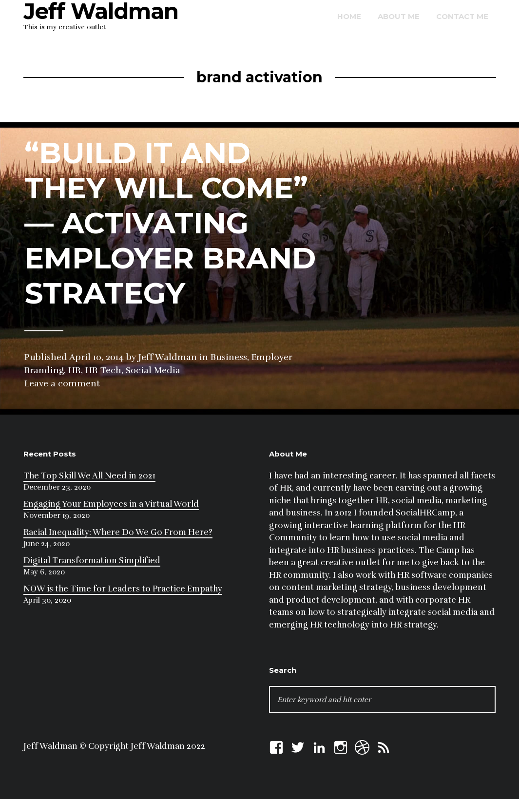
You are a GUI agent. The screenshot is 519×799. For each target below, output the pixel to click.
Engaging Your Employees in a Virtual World (111, 504)
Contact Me (462, 16)
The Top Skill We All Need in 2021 (89, 476)
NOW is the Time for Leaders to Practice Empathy (122, 589)
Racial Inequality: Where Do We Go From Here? (117, 532)
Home (349, 16)
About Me (399, 16)
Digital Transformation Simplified (91, 560)
